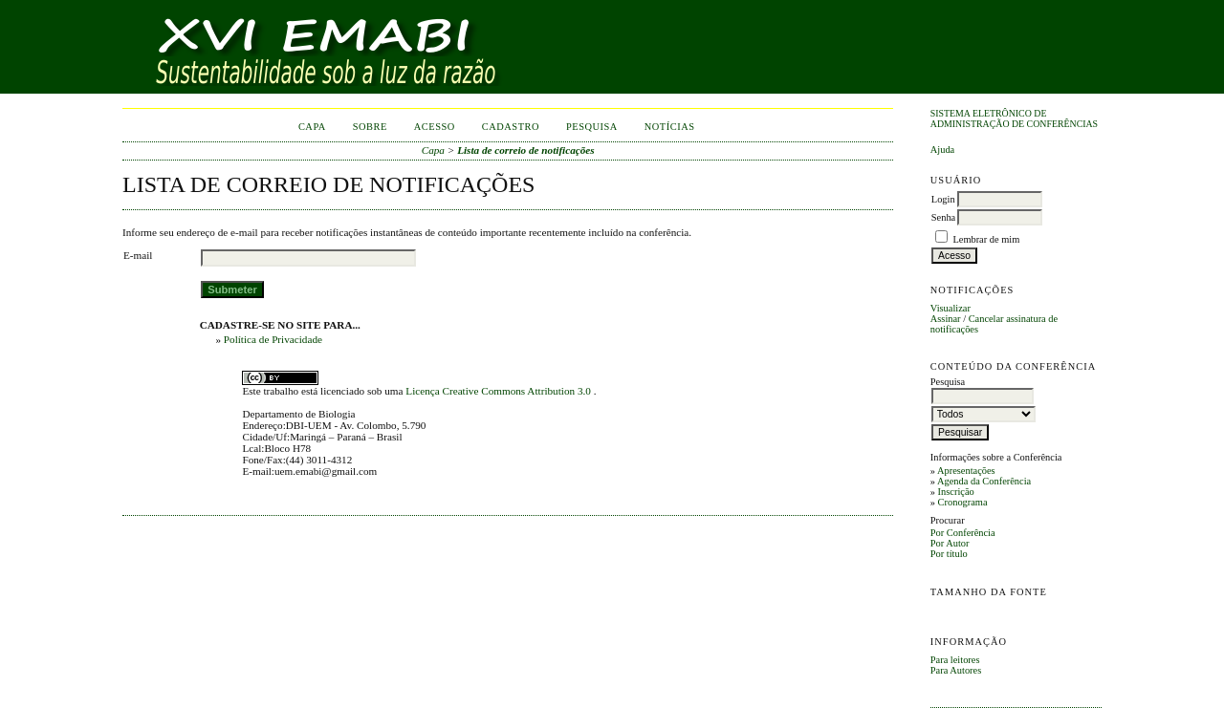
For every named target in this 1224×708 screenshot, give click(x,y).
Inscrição (956, 491)
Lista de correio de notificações (526, 150)
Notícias (670, 126)
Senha (943, 217)
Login (943, 199)
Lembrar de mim (985, 239)
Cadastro (510, 126)
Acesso (434, 126)
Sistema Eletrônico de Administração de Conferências (1014, 118)
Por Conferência (962, 532)
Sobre (370, 126)
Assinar (945, 318)
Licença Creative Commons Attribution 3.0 (499, 391)
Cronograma (963, 502)
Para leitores (955, 659)
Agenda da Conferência (984, 481)
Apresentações (966, 470)
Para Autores (955, 670)
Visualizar (950, 308)
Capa (312, 126)
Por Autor (950, 543)
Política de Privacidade (273, 339)
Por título (949, 553)
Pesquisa (592, 126)
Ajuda (942, 149)
